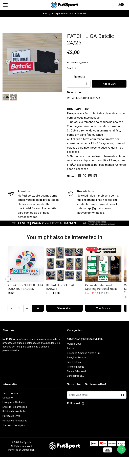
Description (74, 92)
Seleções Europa (76, 357)
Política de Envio (11, 415)
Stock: (70, 68)
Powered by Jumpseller (21, 449)
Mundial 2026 (74, 343)
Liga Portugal (74, 362)
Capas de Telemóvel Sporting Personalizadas (101, 287)
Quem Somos (10, 393)
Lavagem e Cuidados (14, 402)
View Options (64, 308)
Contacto (8, 397)
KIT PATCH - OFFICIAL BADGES (60, 287)
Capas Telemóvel (76, 371)
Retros (70, 348)
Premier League (75, 366)
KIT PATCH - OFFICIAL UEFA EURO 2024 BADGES (25, 287)
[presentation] (8, 61)
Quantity (79, 76)
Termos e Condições (14, 425)
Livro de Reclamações (15, 406)
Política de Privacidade (15, 420)
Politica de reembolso (15, 411)
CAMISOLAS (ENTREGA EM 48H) (85, 339)
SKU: (69, 62)
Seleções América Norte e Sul (83, 353)
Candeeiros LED (75, 375)
